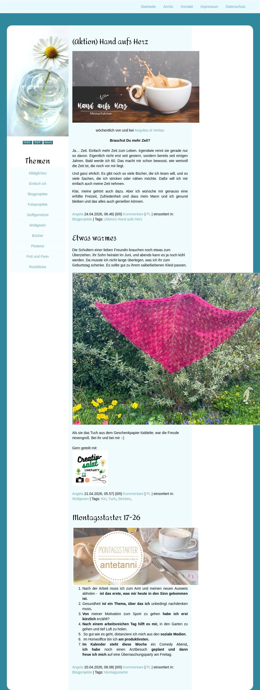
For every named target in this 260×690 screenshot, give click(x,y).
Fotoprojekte (37, 204)
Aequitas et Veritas (149, 130)
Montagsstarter (116, 672)
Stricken (124, 499)
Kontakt (187, 7)
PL (149, 214)
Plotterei (37, 246)
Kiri (103, 499)
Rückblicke (37, 267)
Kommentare (133, 214)
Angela (78, 214)
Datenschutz (236, 7)
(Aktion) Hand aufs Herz (123, 219)
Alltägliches (38, 173)
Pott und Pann (37, 256)
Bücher (37, 236)
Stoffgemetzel (37, 215)
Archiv (168, 7)
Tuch (112, 499)
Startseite (148, 7)
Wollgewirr (80, 499)
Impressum (209, 7)
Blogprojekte (82, 219)
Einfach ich (37, 184)
